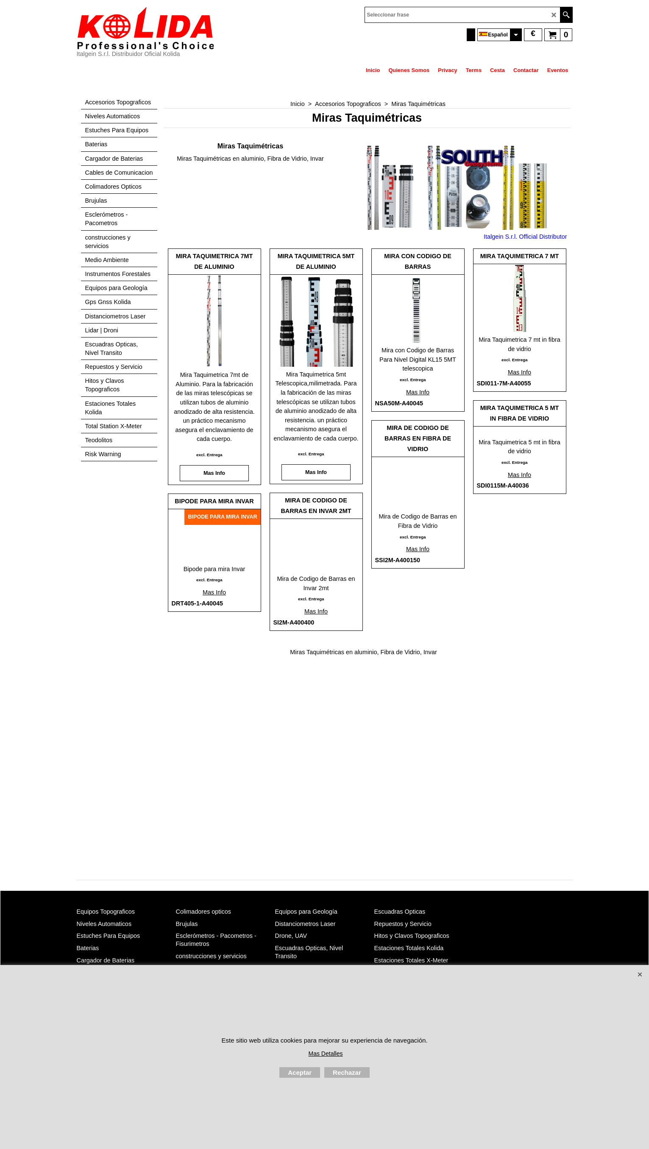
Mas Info (214, 473)
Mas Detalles (326, 1053)
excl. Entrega (209, 454)
